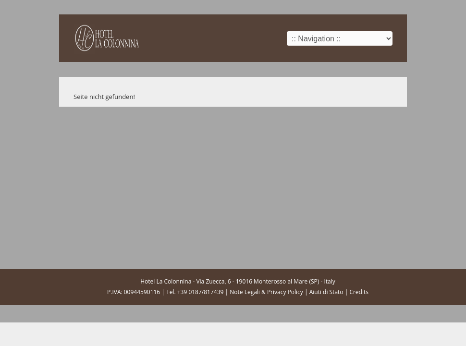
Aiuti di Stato (326, 292)
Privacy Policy (285, 292)
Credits (358, 292)
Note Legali (245, 292)
